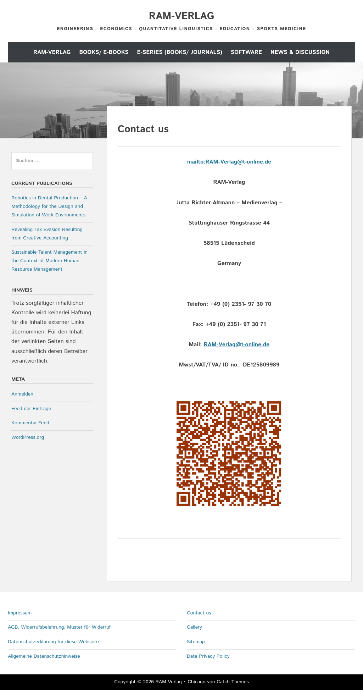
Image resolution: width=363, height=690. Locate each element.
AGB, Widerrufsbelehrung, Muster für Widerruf (59, 627)
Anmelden (22, 394)
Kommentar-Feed (30, 422)
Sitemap (196, 641)
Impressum (20, 613)
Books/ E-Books (103, 52)
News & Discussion (300, 52)
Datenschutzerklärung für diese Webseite (53, 641)
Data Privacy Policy (208, 656)
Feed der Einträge (31, 408)
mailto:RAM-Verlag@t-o (218, 162)
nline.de (260, 162)
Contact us (199, 613)
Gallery (194, 627)
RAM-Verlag (181, 16)
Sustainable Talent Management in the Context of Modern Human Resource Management (49, 261)
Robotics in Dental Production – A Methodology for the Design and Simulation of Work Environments (49, 206)
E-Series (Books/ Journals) (179, 52)
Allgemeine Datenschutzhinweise (44, 656)
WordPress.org (27, 437)
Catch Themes (233, 681)
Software (246, 52)
